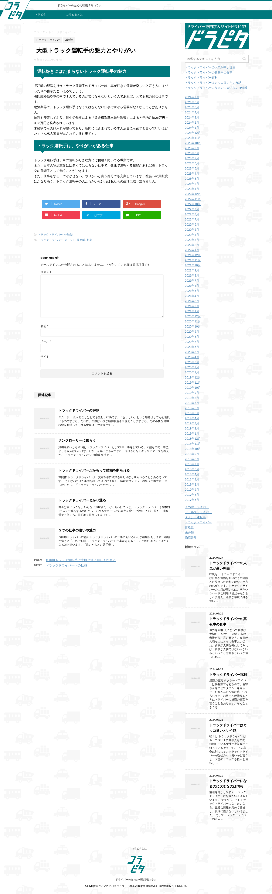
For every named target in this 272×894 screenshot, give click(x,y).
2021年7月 (192, 280)
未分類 (189, 532)
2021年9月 (192, 270)
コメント (46, 272)
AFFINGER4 (179, 885)
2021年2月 (192, 306)
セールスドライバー (198, 512)
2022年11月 (193, 199)
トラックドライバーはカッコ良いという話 (213, 82)
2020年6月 (192, 347)
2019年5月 (192, 413)
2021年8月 (192, 275)
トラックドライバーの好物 (78, 410)
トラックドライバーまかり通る (82, 500)
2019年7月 (192, 403)
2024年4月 (192, 112)
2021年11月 (193, 260)
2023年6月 (192, 163)
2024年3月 (192, 117)
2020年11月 (193, 321)
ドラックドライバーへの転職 (66, 565)
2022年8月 (192, 214)
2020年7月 (192, 341)
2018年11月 (193, 443)
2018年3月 (192, 479)
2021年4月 (192, 296)
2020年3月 (192, 362)
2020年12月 (193, 316)
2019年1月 (192, 433)
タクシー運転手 (195, 517)
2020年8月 (192, 336)
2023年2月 (192, 183)
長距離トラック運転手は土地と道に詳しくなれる (81, 560)
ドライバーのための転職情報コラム (136, 879)
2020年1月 (192, 372)
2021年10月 (193, 265)
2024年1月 (192, 127)
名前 (44, 326)
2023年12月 (193, 132)
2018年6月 (192, 469)
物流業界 (191, 537)
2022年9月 (192, 209)
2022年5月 (192, 229)
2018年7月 (192, 464)
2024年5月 (192, 107)
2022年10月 (193, 204)
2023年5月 (192, 168)
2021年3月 (192, 301)
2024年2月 (192, 122)
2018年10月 (193, 449)
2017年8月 (192, 494)
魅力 (89, 240)
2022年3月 (192, 240)
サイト (44, 356)
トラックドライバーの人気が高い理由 (210, 67)
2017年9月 (192, 489)
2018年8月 (192, 459)
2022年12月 (193, 194)
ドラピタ (40, 14)
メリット (69, 240)
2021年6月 (192, 285)
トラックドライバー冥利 (201, 77)
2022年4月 (192, 234)
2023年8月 (192, 153)
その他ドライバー (197, 507)
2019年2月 (192, 428)
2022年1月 (192, 250)
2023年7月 (192, 158)
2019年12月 (193, 377)
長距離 (81, 240)
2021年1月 (192, 311)
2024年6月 (192, 102)
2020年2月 (192, 367)
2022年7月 (192, 219)
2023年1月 (192, 189)
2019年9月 (192, 392)
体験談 (68, 234)
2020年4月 (192, 357)
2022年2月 (192, 245)
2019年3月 (192, 423)
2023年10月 (193, 143)
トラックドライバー (50, 234)
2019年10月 (193, 387)
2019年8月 (192, 398)
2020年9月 (192, 331)
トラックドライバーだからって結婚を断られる (94, 470)
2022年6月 (192, 224)
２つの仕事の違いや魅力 (77, 530)
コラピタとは (74, 14)
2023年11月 (193, 138)
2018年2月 (192, 484)
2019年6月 (192, 408)
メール (45, 341)
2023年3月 (192, 178)
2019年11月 (193, 382)
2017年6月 (192, 499)
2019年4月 (192, 418)
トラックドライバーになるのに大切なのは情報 (216, 87)
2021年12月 (193, 255)
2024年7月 (192, 97)
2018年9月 (192, 454)
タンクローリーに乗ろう (77, 440)
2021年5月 (192, 290)
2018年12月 (193, 438)
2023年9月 (192, 148)
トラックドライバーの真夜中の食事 (208, 72)
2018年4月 (192, 474)
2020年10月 (193, 326)
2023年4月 (192, 173)
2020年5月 (192, 352)
